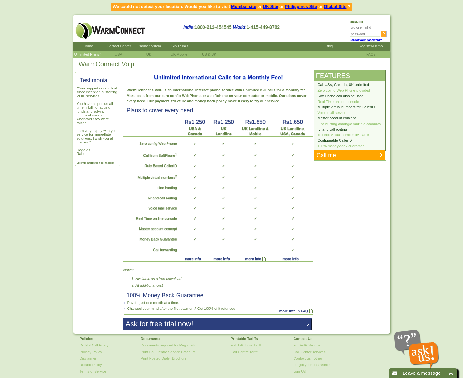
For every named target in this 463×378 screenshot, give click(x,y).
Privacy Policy (91, 352)
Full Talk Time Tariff (246, 345)
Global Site (335, 6)
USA (118, 54)
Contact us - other (308, 358)
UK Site (270, 6)
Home (88, 46)
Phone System (149, 46)
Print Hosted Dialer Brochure (163, 358)
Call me (325, 155)
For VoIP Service (307, 345)
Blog (329, 46)
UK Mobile (179, 54)
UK (148, 54)
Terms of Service (93, 371)
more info (193, 259)
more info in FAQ (293, 311)
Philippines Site (301, 6)
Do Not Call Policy (94, 345)
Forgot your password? (366, 39)
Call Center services (310, 352)
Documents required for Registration (170, 345)
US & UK (209, 54)
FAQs (369, 54)
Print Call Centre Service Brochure (168, 352)
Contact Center (119, 46)
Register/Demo (370, 46)
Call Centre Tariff (244, 352)
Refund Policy (91, 365)
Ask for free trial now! (158, 324)
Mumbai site (243, 6)
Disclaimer (88, 358)
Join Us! (300, 371)
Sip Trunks (179, 46)
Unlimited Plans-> (88, 54)
